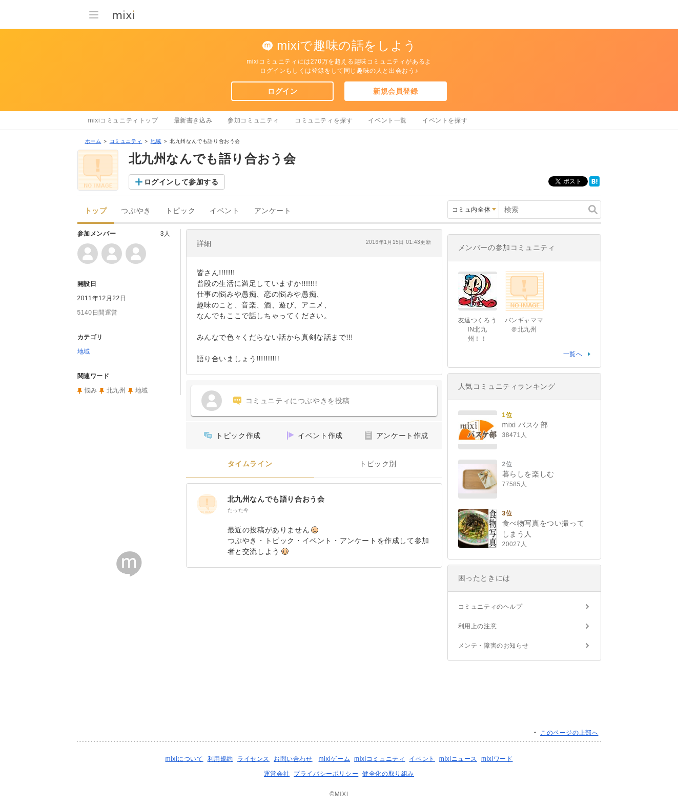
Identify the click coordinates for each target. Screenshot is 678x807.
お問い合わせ (293, 758)
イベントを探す (444, 120)
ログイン (282, 91)
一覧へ (573, 354)
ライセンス (253, 758)
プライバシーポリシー (326, 773)
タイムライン (250, 464)
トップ (96, 211)
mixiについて (184, 758)
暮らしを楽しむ (528, 474)
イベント (224, 211)
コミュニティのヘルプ (490, 606)
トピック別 (378, 464)
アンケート (273, 211)
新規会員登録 (395, 91)
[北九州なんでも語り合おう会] (207, 504)
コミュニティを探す (324, 120)
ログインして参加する (181, 182)
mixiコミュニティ (379, 758)
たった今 (238, 510)
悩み (91, 390)
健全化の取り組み (388, 773)
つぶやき (136, 211)
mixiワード (497, 758)
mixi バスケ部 (525, 425)
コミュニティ (126, 141)
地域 (156, 141)
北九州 (116, 390)
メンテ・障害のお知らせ (493, 645)
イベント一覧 (387, 120)
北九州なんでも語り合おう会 (276, 499)
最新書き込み (193, 120)
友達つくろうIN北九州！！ (477, 329)
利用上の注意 (477, 626)
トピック (180, 211)
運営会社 (277, 773)
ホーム (93, 141)
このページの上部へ (569, 732)
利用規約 (220, 758)
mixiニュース (458, 758)
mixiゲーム (335, 758)
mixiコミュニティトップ (123, 120)
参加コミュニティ (253, 120)
